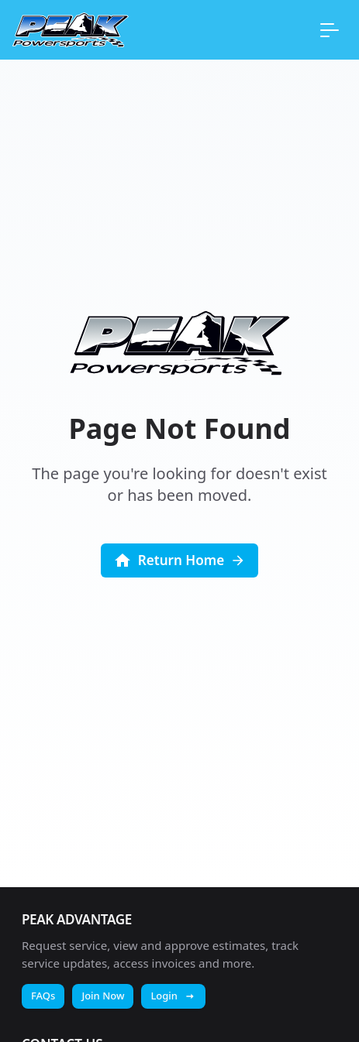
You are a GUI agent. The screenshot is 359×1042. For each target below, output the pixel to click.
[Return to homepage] (70, 29)
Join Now (102, 996)
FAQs (43, 996)
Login (173, 996)
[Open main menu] (329, 29)
